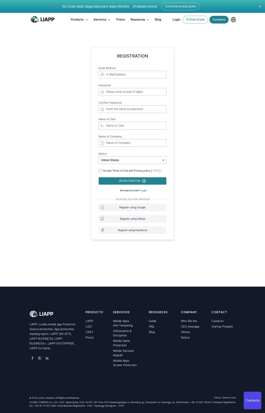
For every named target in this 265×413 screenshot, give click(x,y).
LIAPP (89, 321)
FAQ (151, 326)
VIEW (156, 170)
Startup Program (222, 326)
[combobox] (132, 160)
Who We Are (189, 321)
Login (176, 19)
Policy (217, 397)
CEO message (190, 326)
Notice (185, 337)
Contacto (219, 19)
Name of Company (110, 136)
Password (105, 85)
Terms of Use (229, 397)
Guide (152, 321)
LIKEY (89, 332)
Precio (120, 19)
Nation (103, 153)
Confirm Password (110, 102)
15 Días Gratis (195, 19)
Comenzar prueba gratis (180, 6)
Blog (158, 19)
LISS (88, 326)
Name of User (107, 119)
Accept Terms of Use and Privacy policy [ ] (131, 170)
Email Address (107, 68)
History (185, 332)
